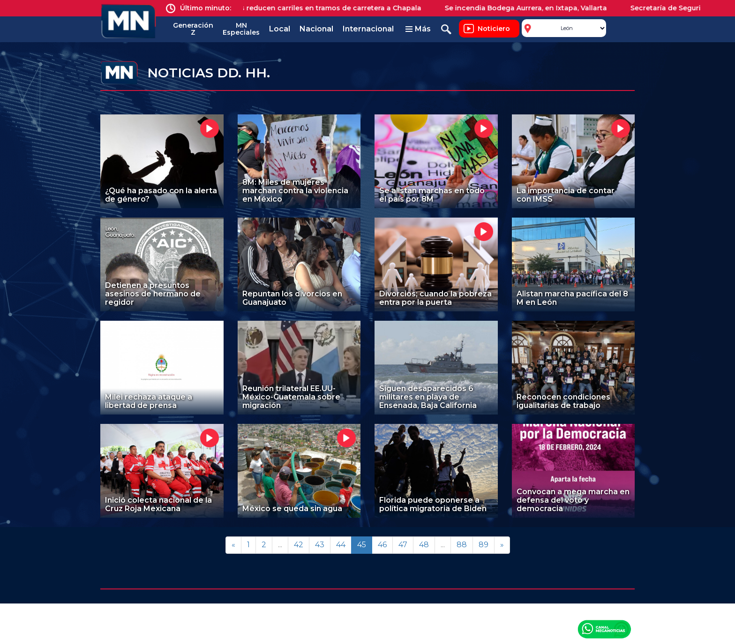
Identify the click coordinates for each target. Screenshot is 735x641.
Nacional (316, 28)
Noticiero (494, 28)
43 (319, 544)
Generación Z (193, 29)
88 (462, 544)
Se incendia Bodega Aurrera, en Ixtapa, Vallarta (531, 8)
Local (279, 28)
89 (483, 544)
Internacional (368, 28)
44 (340, 544)
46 (382, 544)
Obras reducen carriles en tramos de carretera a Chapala (328, 8)
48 (424, 544)
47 (402, 544)
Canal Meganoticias (604, 629)
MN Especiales (241, 29)
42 (298, 544)
